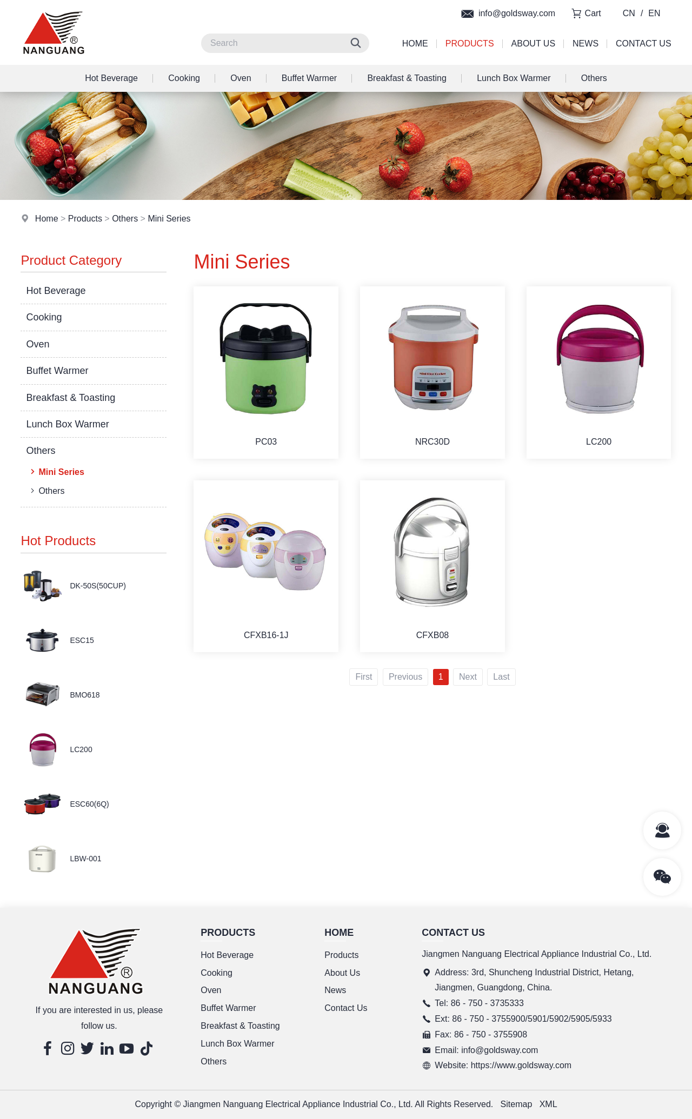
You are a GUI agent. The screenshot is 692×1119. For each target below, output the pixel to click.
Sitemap (517, 1104)
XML (548, 1104)
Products (469, 43)
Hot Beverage (111, 78)
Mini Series (169, 218)
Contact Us (643, 43)
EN (654, 13)
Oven (240, 78)
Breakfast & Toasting (406, 78)
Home (415, 43)
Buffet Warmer (309, 78)
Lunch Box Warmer (513, 78)
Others (594, 78)
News (585, 43)
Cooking (184, 78)
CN (629, 13)
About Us (533, 43)
